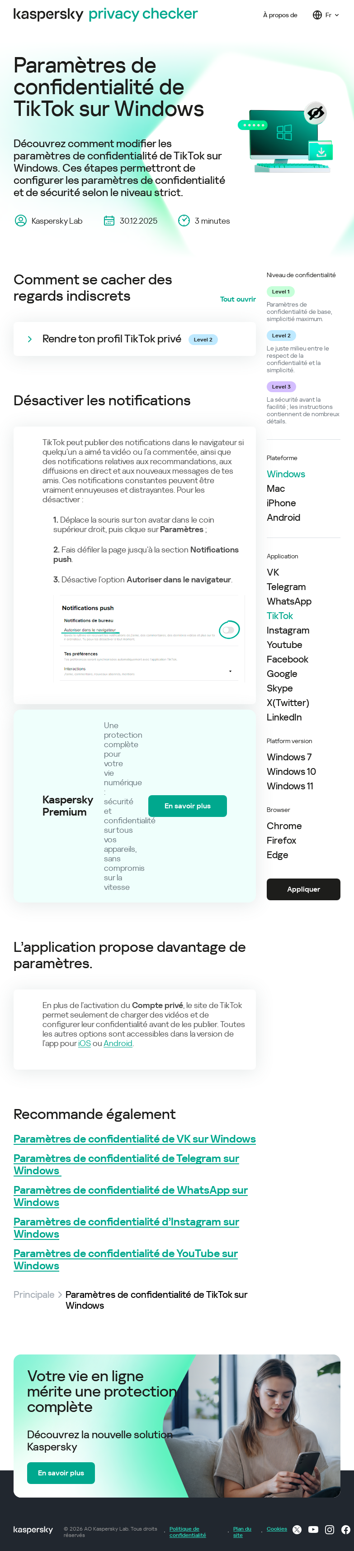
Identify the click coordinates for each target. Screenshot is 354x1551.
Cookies (275, 1529)
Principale (34, 1294)
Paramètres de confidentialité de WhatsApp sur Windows (131, 1196)
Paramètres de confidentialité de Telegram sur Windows (126, 1164)
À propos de (280, 15)
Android (118, 1043)
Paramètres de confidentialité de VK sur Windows (135, 1139)
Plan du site (242, 1532)
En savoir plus (188, 806)
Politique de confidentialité (188, 1532)
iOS (84, 1043)
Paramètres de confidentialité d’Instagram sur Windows (126, 1228)
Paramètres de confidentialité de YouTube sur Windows (126, 1260)
